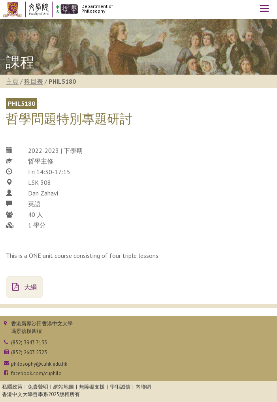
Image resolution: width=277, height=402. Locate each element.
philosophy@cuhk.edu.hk (39, 364)
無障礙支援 (92, 386)
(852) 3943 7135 (29, 342)
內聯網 (143, 386)
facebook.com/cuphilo (36, 373)
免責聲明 (38, 386)
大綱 (24, 287)
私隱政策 (12, 386)
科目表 (33, 81)
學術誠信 (120, 386)
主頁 (12, 81)
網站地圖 (63, 386)
